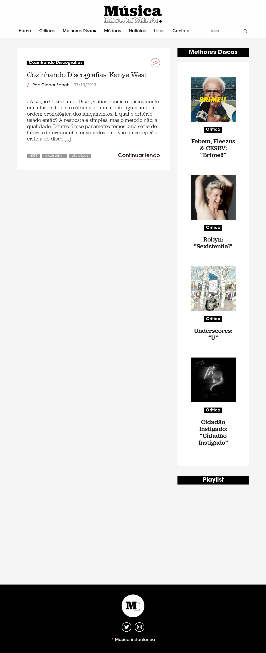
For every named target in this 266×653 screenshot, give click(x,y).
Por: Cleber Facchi (51, 85)
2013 (33, 155)
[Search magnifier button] (245, 31)
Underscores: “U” (213, 334)
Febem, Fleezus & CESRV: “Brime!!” (213, 148)
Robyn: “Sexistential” (213, 243)
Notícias (137, 31)
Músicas (112, 31)
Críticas (46, 31)
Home (25, 31)
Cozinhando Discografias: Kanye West (87, 75)
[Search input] (226, 31)
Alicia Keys (80, 155)
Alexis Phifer (54, 155)
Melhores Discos (79, 31)
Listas (159, 31)
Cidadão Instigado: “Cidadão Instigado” (213, 432)
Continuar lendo (139, 155)
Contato (181, 31)
